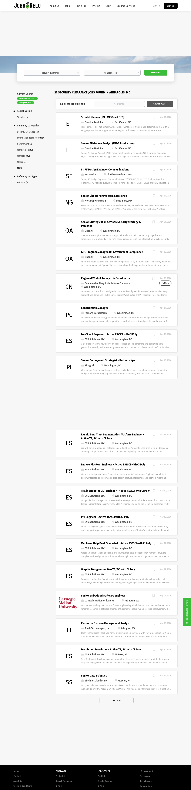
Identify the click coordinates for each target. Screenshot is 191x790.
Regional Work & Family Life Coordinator (105, 278)
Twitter (147, 776)
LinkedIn (148, 781)
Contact (17, 776)
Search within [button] (24, 111)
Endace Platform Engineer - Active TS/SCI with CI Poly (113, 464)
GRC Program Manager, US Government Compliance (112, 252)
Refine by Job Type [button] (26, 176)
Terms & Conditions (22, 786)
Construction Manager (94, 308)
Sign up (170, 6)
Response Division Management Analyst (105, 623)
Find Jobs (156, 72)
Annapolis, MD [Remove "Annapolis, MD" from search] (25, 103)
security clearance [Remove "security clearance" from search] (26, 99)
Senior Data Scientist (94, 675)
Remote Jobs (146, 786)
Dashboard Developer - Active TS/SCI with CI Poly (111, 649)
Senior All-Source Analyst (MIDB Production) (107, 143)
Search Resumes (64, 781)
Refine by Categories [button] (28, 125)
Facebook (148, 771)
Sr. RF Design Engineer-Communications (105, 169)
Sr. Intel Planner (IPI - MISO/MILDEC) (102, 117)
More (19, 168)
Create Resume (105, 781)
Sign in (156, 5)
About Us (17, 781)
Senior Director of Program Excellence (104, 196)
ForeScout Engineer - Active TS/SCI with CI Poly (109, 334)
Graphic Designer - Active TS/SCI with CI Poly (108, 569)
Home (16, 771)
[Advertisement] (95, 34)
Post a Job (60, 776)
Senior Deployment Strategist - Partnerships (108, 360)
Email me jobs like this (72, 103)
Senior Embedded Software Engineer (103, 595)
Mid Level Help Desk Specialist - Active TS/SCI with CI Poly (116, 543)
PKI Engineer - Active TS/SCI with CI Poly (105, 517)
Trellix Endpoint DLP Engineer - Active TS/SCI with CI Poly (115, 490)
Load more (116, 700)
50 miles (21, 117)
